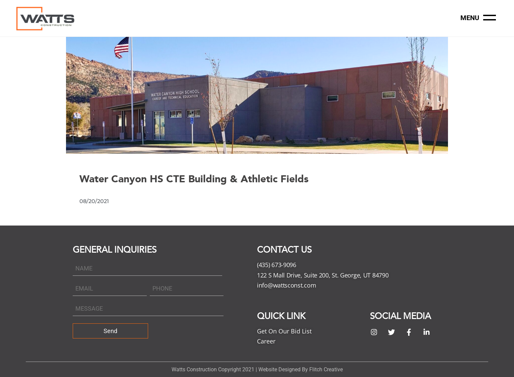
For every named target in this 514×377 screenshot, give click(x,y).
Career (266, 341)
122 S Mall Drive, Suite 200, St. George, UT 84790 (322, 275)
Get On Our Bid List (284, 331)
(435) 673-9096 (276, 265)
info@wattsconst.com (286, 285)
